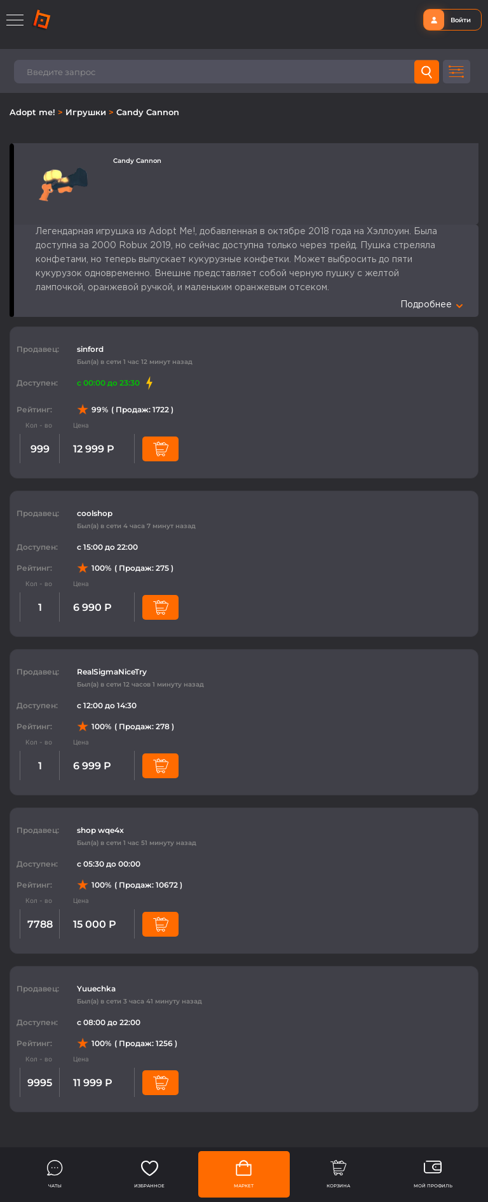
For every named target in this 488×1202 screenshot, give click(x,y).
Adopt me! (34, 112)
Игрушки (87, 112)
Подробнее (431, 305)
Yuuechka (96, 988)
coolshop (94, 513)
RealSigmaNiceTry (112, 671)
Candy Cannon (147, 112)
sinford (90, 349)
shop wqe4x (100, 830)
